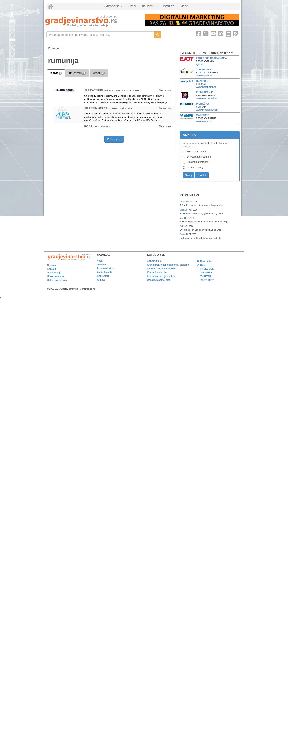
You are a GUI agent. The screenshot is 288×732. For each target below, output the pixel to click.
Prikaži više (114, 139)
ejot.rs (199, 64)
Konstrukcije (154, 261)
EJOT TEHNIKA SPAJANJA (211, 58)
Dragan (183, 201)
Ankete (101, 279)
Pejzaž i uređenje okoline (161, 276)
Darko (183, 234)
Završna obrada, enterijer (161, 268)
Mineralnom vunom (197, 151)
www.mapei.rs (204, 121)
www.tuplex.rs (204, 75)
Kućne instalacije (157, 272)
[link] (92, 21)
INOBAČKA (202, 103)
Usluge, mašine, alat (158, 280)
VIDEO (184, 6)
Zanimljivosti (104, 272)
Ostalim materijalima (198, 162)
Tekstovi (102, 264)
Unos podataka (55, 276)
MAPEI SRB (202, 115)
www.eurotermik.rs (207, 98)
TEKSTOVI (150, 7)
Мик (182, 218)
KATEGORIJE (113, 7)
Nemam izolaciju (195, 167)
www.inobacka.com (207, 109)
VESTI (132, 6)
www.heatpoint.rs (206, 87)
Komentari (189, 195)
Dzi (181, 226)
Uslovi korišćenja (57, 280)
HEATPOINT (203, 81)
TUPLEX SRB (203, 69)
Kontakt (51, 269)
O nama (51, 265)
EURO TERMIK (204, 92)
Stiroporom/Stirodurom (199, 156)
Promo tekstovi (105, 268)
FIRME (56, 73)
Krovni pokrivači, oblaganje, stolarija (168, 264)
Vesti (100, 260)
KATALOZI (169, 6)
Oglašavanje (54, 272)
